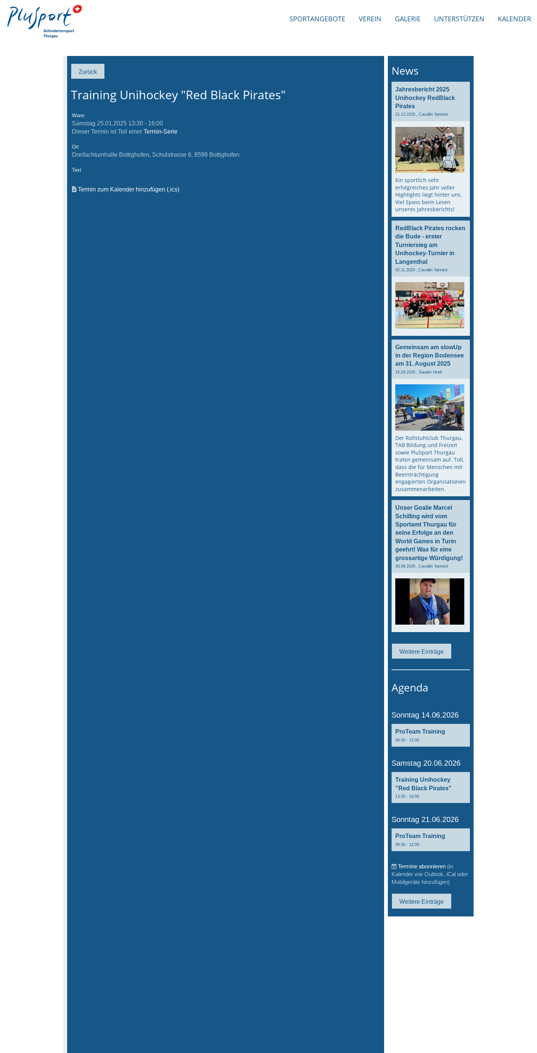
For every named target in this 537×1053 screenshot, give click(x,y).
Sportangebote (317, 18)
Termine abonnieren (422, 866)
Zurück (88, 71)
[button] (431, 735)
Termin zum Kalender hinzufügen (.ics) (128, 189)
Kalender (514, 18)
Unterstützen (459, 18)
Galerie (408, 18)
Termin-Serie (161, 131)
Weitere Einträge (421, 651)
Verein (370, 18)
